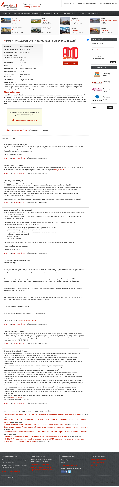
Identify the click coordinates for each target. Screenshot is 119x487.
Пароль (95, 50)
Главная (10, 477)
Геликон (14, 30)
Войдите (8, 130)
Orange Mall (75, 21)
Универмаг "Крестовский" (109, 20)
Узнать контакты (70, 63)
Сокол (44, 30)
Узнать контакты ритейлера (25, 120)
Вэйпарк (44, 20)
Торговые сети (68, 13)
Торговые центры (50, 13)
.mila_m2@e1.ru (59, 170)
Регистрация (97, 56)
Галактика (74, 30)
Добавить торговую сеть (40, 464)
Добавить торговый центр (11, 471)
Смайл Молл (105, 30)
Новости (6, 13)
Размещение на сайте (89, 13)
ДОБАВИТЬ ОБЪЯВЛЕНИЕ (87, 3)
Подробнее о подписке (69, 465)
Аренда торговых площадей (26, 13)
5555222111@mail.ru (17, 397)
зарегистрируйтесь (20, 130)
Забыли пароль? (98, 58)
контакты (94, 465)
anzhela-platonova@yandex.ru (27, 320)
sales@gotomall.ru (32, 7)
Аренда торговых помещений (41, 470)
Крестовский (16, 20)
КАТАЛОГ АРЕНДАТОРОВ (108, 3)
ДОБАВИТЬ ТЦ (69, 3)
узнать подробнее (97, 462)
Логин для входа (98, 43)
